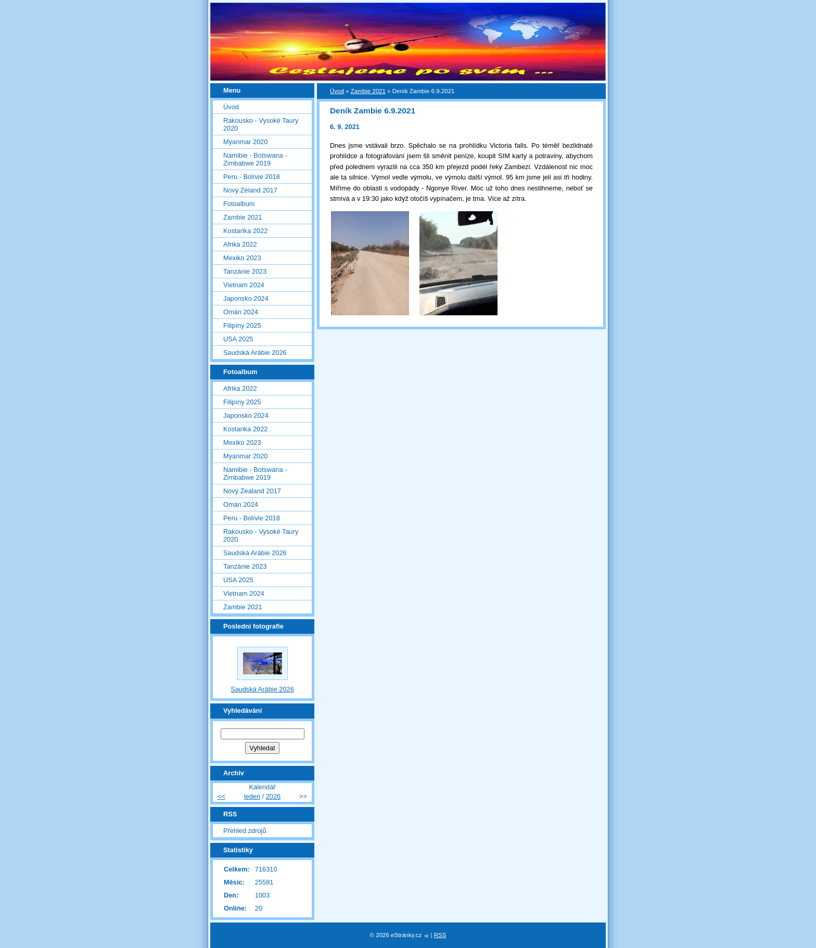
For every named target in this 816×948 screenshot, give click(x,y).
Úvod (337, 91)
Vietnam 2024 (243, 285)
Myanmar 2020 (245, 142)
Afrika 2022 (240, 244)
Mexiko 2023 (242, 258)
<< (221, 796)
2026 (273, 796)
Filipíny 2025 (242, 325)
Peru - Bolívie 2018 (251, 177)
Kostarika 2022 (245, 231)
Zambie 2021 (368, 91)
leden (252, 796)
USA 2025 (238, 339)
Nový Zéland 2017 (250, 190)
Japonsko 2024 (246, 298)
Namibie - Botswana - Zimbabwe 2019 (255, 159)
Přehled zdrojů (244, 831)
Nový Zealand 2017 (252, 491)
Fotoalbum (238, 204)
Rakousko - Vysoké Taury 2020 (260, 124)
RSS (440, 935)
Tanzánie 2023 (244, 271)
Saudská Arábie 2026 (255, 352)
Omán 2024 (240, 312)
